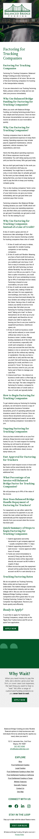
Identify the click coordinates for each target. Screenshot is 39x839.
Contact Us (20, 788)
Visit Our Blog (19, 825)
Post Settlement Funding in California (20, 775)
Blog (20, 762)
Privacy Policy (19, 834)
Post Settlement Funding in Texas (20, 778)
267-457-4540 (19, 746)
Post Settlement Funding (20, 765)
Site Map (20, 792)
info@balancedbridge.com (19, 749)
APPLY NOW (10, 628)
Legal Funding (20, 768)
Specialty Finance (20, 785)
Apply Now (19, 702)
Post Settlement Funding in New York (20, 772)
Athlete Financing (20, 782)
